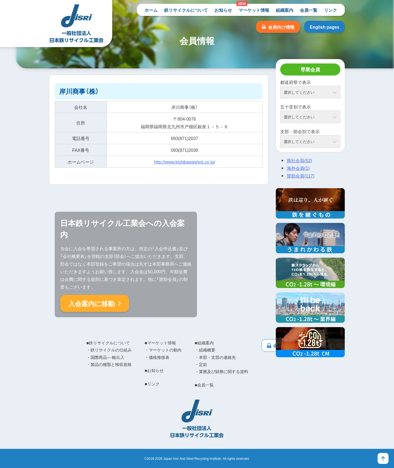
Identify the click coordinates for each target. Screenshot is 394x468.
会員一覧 (308, 10)
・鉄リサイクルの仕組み (109, 350)
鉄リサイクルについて (186, 10)
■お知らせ (154, 370)
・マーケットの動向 (163, 350)
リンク (330, 10)
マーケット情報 (254, 10)
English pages (324, 27)
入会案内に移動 (91, 303)
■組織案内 (204, 343)
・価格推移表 (157, 357)
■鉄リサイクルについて (108, 343)
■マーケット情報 (160, 343)
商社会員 (299, 160)
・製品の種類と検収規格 (109, 364)
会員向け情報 (281, 27)
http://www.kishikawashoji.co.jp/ (184, 161)
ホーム (151, 10)
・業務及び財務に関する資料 (221, 371)
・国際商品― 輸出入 (105, 357)
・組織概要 (205, 350)
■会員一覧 (204, 385)
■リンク (152, 384)
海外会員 (298, 168)
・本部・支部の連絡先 (215, 357)
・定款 (201, 364)
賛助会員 (300, 175)
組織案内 (284, 10)
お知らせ (223, 10)
